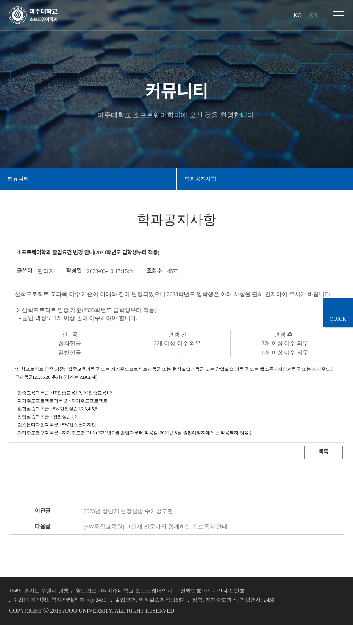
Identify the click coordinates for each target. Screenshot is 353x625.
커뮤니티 (18, 179)
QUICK (338, 319)
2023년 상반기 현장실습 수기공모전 (128, 511)
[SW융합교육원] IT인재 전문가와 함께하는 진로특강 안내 (156, 527)
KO (298, 15)
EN (313, 15)
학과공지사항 (200, 179)
